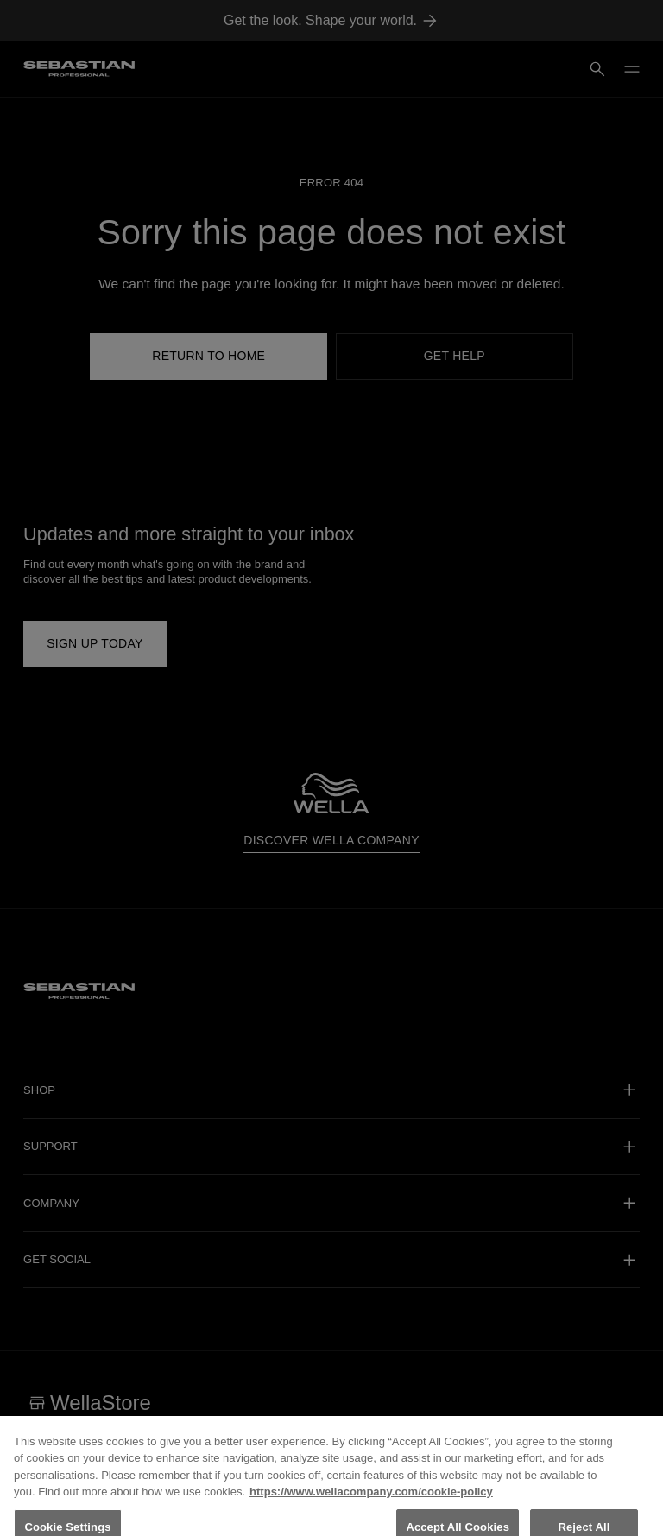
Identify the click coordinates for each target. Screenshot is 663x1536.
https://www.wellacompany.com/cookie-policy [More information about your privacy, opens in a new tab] (371, 1500)
